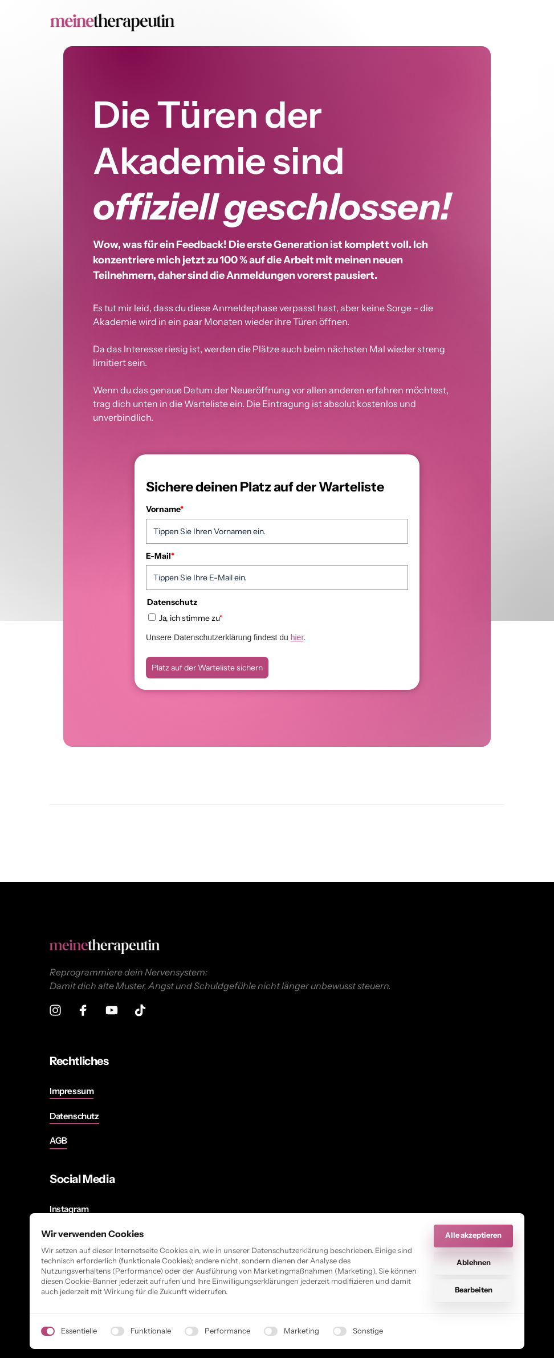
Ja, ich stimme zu (191, 618)
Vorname (165, 509)
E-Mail (160, 556)
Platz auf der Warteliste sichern (207, 667)
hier (297, 637)
